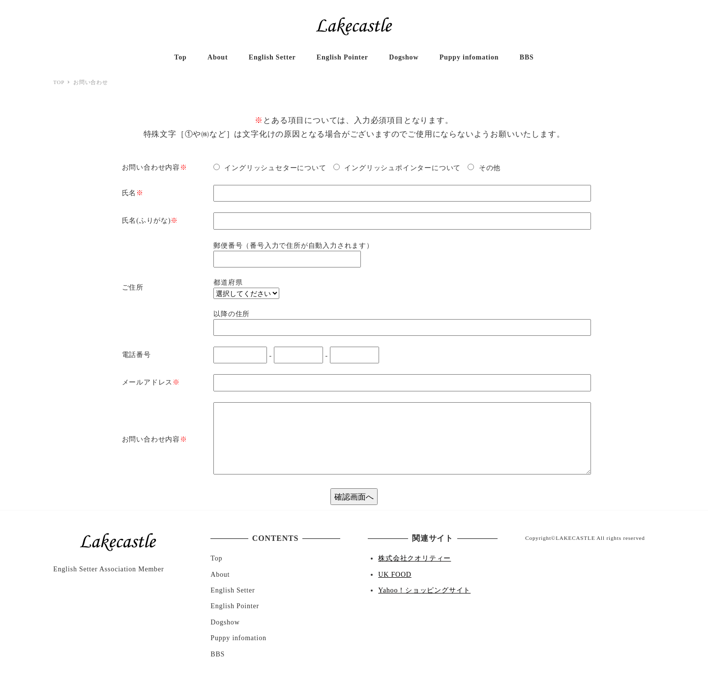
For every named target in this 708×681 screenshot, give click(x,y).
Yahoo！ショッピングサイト (424, 590)
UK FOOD (394, 574)
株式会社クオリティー (414, 558)
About (220, 574)
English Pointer (234, 606)
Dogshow (224, 622)
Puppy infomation (238, 638)
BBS (217, 654)
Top (216, 558)
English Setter (232, 590)
